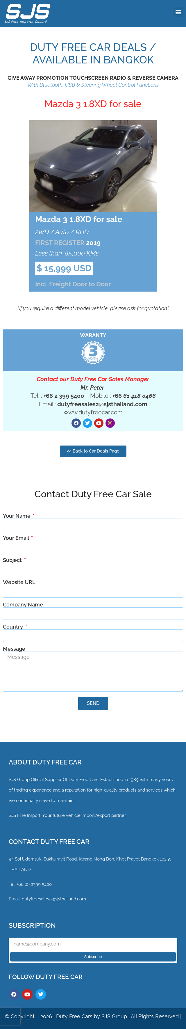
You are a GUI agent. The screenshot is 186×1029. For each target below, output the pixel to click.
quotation (155, 308)
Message (14, 649)
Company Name (23, 604)
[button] (178, 12)
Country (13, 626)
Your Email (16, 538)
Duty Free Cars (74, 1016)
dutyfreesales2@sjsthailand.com (54, 899)
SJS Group (19, 779)
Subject (13, 560)
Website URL (19, 582)
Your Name (17, 516)
